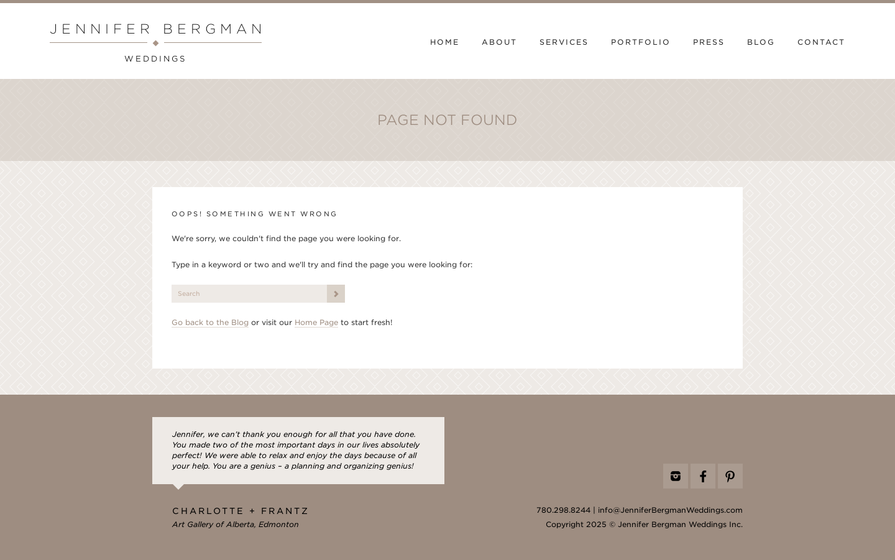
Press (709, 42)
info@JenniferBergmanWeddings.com (670, 510)
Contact (821, 42)
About (499, 42)
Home (444, 42)
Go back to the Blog (210, 322)
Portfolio (641, 42)
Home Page (316, 322)
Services (564, 42)
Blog (761, 42)
